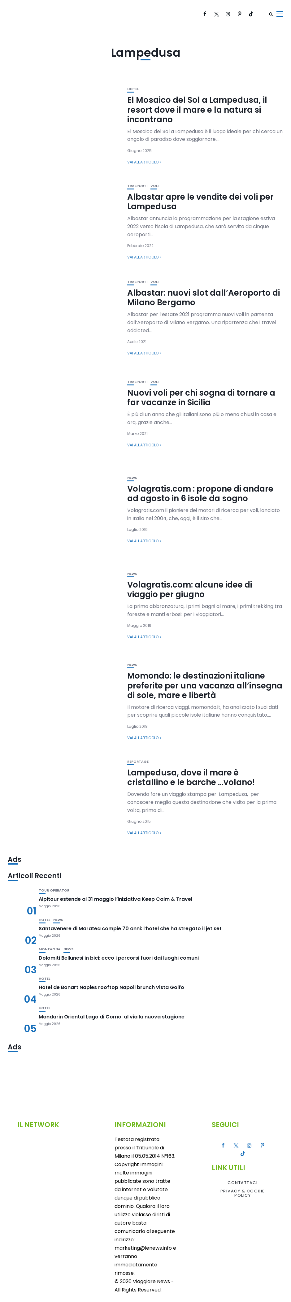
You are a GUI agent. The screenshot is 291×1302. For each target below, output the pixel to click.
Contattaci (243, 1183)
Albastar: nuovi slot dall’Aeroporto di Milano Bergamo (203, 297)
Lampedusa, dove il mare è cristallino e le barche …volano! (191, 777)
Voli (154, 186)
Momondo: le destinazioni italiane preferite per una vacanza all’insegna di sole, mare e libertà (204, 685)
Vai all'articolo (143, 162)
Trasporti (137, 186)
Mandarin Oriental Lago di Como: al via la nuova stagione (112, 1016)
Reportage (138, 761)
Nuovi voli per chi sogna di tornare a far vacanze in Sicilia (201, 397)
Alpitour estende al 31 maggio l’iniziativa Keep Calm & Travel (115, 899)
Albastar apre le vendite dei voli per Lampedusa (200, 201)
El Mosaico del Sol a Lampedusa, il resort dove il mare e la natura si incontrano (197, 109)
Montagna (49, 949)
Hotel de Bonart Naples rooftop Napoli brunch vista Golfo (111, 987)
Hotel (133, 89)
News (132, 478)
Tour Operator (54, 890)
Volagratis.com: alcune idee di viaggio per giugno (189, 589)
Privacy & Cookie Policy (242, 1193)
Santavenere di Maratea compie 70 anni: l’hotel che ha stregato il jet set (130, 928)
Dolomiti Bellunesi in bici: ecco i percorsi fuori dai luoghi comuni (119, 957)
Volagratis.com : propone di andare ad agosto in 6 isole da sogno (200, 493)
